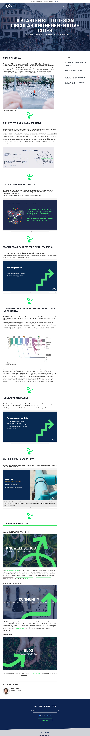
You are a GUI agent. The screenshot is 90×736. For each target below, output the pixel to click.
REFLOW (12, 570)
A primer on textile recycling (73, 74)
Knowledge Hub (43, 6)
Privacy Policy (57, 1)
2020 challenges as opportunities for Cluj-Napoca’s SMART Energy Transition (75, 64)
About (30, 6)
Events (77, 6)
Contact (84, 6)
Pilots (35, 6)
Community (52, 6)
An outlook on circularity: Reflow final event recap (75, 83)
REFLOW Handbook (8, 577)
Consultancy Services (63, 6)
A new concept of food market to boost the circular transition (74, 69)
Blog (72, 6)
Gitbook (26, 578)
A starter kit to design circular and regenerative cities (75, 78)
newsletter (24, 675)
